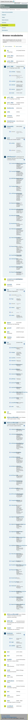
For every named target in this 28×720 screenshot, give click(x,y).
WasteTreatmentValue (13, 272)
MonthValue (13, 223)
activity (12, 143)
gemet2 (9, 328)
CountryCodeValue (13, 171)
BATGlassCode (13, 475)
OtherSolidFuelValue (13, 237)
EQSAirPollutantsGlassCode (13, 516)
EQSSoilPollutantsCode (13, 531)
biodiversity (10, 108)
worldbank (10, 706)
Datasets (4, 14)
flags (12, 298)
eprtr (8, 138)
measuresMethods (13, 369)
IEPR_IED (10, 621)
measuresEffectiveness (13, 364)
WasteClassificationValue (13, 266)
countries (13, 81)
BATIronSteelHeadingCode (13, 494)
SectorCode (13, 578)
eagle (12, 642)
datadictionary (11, 121)
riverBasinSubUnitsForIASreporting (13, 392)
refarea (12, 307)
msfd (8, 670)
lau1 (8, 651)
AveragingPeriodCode (13, 452)
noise (8, 675)
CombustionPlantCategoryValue (13, 163)
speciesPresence (13, 397)
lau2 (8, 655)
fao (8, 289)
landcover (10, 633)
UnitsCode (13, 585)
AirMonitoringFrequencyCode (13, 429)
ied (8, 412)
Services (4, 27)
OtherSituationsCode (13, 553)
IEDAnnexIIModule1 (11, 417)
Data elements (5, 20)
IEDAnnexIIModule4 (11, 614)
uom (8, 695)
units (12, 406)
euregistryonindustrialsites (11, 279)
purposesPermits (13, 382)
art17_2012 (10, 97)
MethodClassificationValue (13, 209)
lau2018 (9, 659)
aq (8, 50)
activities (13, 71)
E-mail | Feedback (6, 715)
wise (8, 700)
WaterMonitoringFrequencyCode (13, 591)
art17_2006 (10, 66)
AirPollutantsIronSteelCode (13, 443)
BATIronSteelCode (13, 488)
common (9, 115)
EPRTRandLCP (11, 156)
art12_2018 (10, 61)
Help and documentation (7, 12)
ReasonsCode (13, 569)
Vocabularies (5, 25)
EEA (8, 1)
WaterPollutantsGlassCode (13, 597)
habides (9, 337)
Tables (3, 17)
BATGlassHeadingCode (13, 481)
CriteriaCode (13, 505)
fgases (9, 322)
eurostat (9, 284)
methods (13, 84)
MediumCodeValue (13, 203)
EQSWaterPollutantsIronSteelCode (13, 545)
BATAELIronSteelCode (13, 466)
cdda (8, 112)
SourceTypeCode (13, 581)
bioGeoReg (13, 347)
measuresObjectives (13, 374)
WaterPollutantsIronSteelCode (13, 604)
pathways (13, 378)
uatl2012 (13, 645)
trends (12, 92)
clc (12, 638)
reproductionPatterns (13, 387)
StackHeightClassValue (13, 255)
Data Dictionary (12, 9)
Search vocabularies (8, 46)
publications (10, 681)
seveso (9, 686)
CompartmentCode (13, 500)
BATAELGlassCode (13, 457)
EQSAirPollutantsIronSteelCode (13, 524)
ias (8, 342)
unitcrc (12, 315)
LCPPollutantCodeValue (13, 193)
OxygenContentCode (13, 561)
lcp (8, 664)
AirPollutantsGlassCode (13, 434)
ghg (8, 331)
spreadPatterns (13, 402)
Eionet (7, 9)
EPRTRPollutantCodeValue (13, 178)
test (8, 691)
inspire (9, 628)
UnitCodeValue (13, 258)
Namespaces (5, 30)
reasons (13, 89)
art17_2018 (10, 102)
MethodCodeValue (13, 215)
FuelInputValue (13, 186)
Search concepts (19, 46)
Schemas (4, 22)
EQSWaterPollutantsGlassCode (13, 537)
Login (17, 3)
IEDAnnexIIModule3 (11, 422)
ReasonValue (13, 246)
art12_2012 (10, 55)
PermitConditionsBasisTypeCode (13, 565)
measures (13, 360)
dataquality (10, 126)
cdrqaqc (13, 352)
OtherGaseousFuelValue (13, 228)
